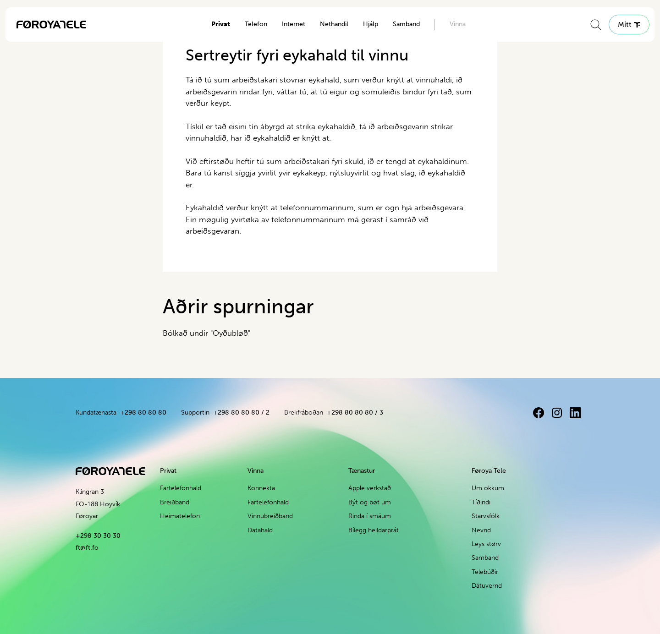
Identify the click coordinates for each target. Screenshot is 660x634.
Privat (220, 24)
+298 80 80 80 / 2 (241, 412)
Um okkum (488, 488)
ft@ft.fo (87, 548)
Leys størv (486, 544)
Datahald (260, 530)
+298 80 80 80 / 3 (355, 412)
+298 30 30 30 (98, 536)
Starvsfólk (486, 516)
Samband (406, 24)
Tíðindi (481, 502)
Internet (293, 24)
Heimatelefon (180, 516)
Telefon (256, 24)
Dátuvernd (487, 586)
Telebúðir (485, 572)
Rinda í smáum (369, 516)
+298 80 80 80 (143, 412)
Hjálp (370, 24)
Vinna (458, 24)
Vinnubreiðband (270, 516)
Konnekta (261, 488)
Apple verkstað (369, 488)
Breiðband (174, 502)
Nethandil (334, 24)
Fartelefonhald (180, 488)
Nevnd (481, 530)
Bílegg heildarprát (373, 530)
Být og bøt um (369, 502)
